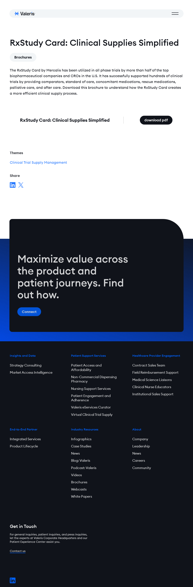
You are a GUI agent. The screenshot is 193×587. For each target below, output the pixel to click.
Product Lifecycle (24, 446)
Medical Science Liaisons (152, 380)
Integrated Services (25, 439)
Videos (76, 475)
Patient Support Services (88, 355)
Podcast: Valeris (83, 468)
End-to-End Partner (23, 429)
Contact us (17, 551)
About (136, 429)
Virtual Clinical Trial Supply (92, 414)
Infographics (81, 439)
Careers (138, 460)
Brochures (23, 57)
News (75, 453)
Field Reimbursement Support (155, 372)
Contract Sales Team (148, 365)
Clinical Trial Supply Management (38, 163)
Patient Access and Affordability (86, 367)
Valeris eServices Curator (91, 407)
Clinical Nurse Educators (151, 387)
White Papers (81, 496)
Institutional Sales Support (152, 394)
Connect (29, 312)
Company (140, 439)
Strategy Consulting (25, 365)
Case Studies (81, 446)
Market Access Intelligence (31, 372)
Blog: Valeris (80, 460)
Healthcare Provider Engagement (156, 355)
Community (141, 468)
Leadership (141, 446)
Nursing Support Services (91, 388)
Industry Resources (84, 429)
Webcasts (79, 489)
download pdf (158, 119)
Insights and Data (23, 355)
